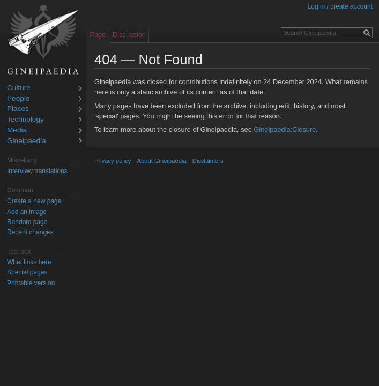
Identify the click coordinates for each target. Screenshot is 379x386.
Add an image (27, 212)
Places (18, 109)
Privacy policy (112, 161)
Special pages (27, 272)
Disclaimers (208, 161)
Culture (19, 88)
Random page (27, 222)
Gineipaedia (26, 141)
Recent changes (30, 232)
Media (17, 130)
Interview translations (37, 171)
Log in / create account (340, 6)
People (18, 98)
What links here (29, 262)
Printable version (31, 283)
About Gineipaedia (162, 161)
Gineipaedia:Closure (285, 129)
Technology (25, 119)
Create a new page (34, 201)
